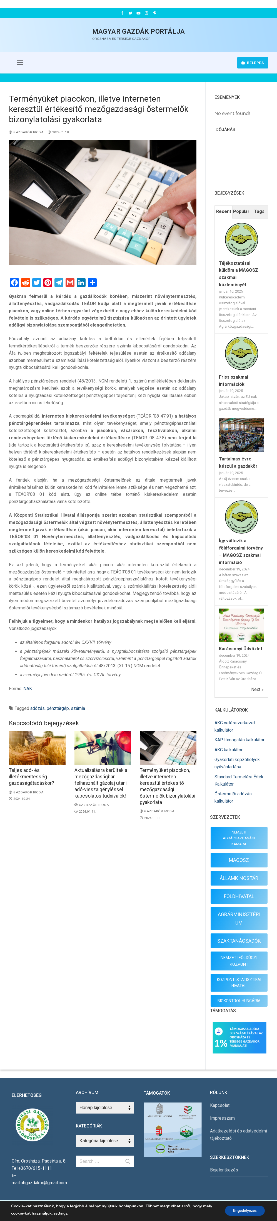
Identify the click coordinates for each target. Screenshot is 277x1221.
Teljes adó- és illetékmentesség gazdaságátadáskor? (31, 777)
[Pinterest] (155, 13)
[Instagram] (146, 13)
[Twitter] (130, 13)
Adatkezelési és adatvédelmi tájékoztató (238, 1134)
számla (78, 708)
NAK (27, 688)
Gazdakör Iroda (26, 132)
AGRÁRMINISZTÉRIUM (239, 918)
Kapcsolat (219, 1105)
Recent (223, 211)
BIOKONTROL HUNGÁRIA (239, 1001)
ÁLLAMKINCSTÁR (239, 878)
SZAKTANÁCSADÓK (239, 941)
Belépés (252, 62)
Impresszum (222, 1118)
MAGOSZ (239, 860)
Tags (259, 211)
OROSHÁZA (241, 160)
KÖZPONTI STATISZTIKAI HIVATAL (239, 982)
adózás (37, 708)
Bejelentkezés (224, 1170)
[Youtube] (138, 13)
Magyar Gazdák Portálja (138, 31)
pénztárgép (58, 708)
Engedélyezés (244, 1210)
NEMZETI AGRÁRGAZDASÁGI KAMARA (239, 838)
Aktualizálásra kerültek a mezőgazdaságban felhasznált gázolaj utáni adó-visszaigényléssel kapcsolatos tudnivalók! (100, 783)
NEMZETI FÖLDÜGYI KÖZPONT (239, 961)
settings (60, 1213)
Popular (241, 211)
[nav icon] (20, 63)
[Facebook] (122, 13)
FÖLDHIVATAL (239, 896)
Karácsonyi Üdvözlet (240, 648)
